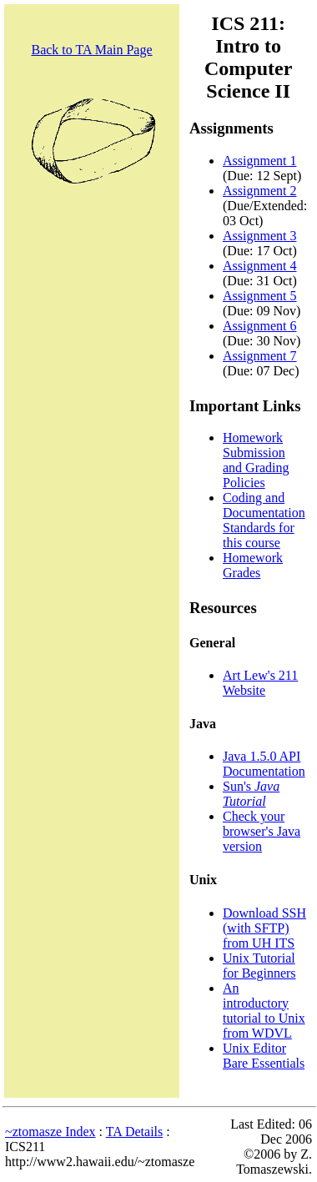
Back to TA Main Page (91, 50)
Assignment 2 (259, 191)
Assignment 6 (259, 326)
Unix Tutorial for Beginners (259, 965)
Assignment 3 (259, 236)
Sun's (251, 793)
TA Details (134, 1131)
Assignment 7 (259, 356)
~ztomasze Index (50, 1131)
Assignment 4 (259, 266)
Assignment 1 (259, 160)
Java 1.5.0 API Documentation (264, 763)
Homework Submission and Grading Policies (256, 460)
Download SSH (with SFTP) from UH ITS (264, 928)
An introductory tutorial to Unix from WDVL (264, 1010)
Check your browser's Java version (261, 831)
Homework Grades (253, 565)
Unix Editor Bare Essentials (263, 1055)
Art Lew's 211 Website (260, 682)
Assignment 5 (259, 296)
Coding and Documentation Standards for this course (264, 520)
